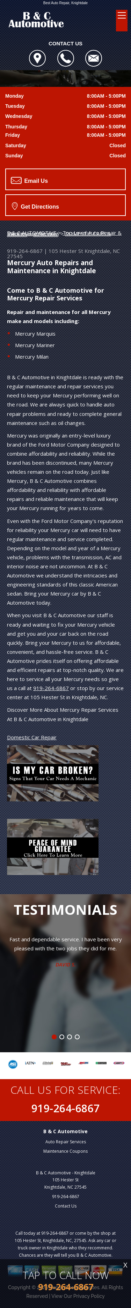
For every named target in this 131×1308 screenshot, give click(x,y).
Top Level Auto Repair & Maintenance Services (64, 233)
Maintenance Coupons (65, 1151)
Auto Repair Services (65, 1142)
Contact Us (66, 1206)
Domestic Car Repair (32, 737)
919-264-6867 (25, 250)
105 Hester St (66, 250)
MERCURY (45, 234)
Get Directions (35, 206)
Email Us (29, 180)
